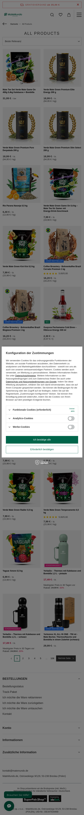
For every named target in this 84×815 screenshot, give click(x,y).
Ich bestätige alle (42, 439)
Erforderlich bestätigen (42, 449)
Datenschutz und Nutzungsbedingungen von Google (31, 381)
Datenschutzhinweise (25, 375)
